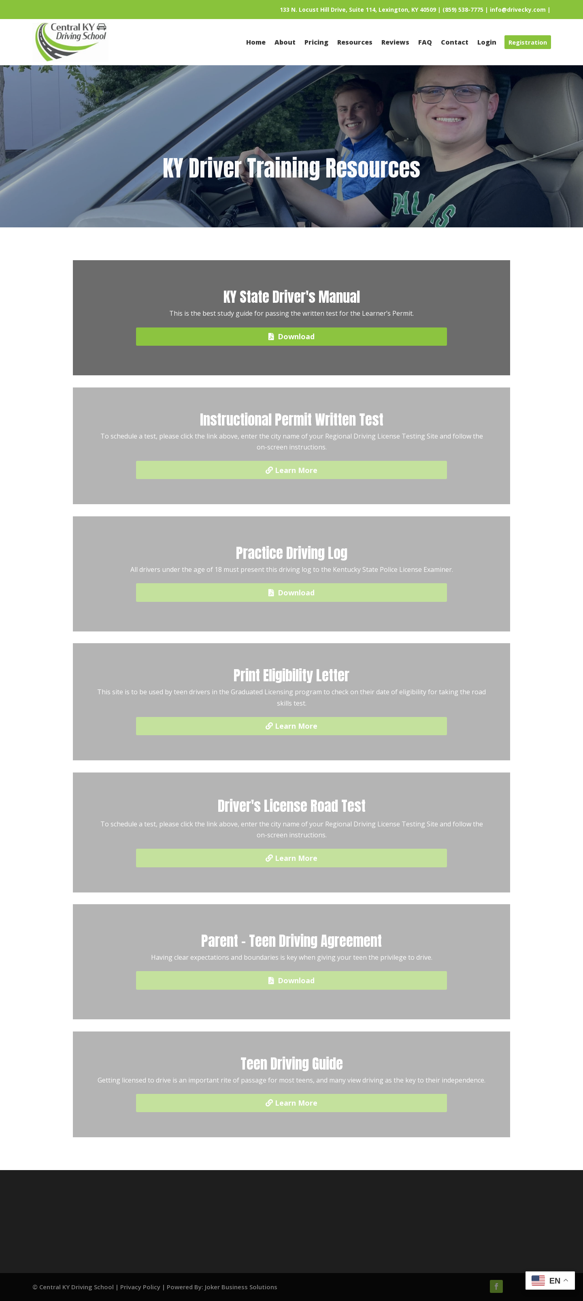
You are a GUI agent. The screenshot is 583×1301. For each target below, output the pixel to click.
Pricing (291, 1215)
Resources (291, 1204)
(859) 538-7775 (463, 9)
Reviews (182, 1215)
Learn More (296, 470)
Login (291, 1226)
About (182, 1204)
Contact (182, 1226)
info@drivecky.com (518, 9)
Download (296, 336)
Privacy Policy (140, 1287)
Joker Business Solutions (241, 1287)
